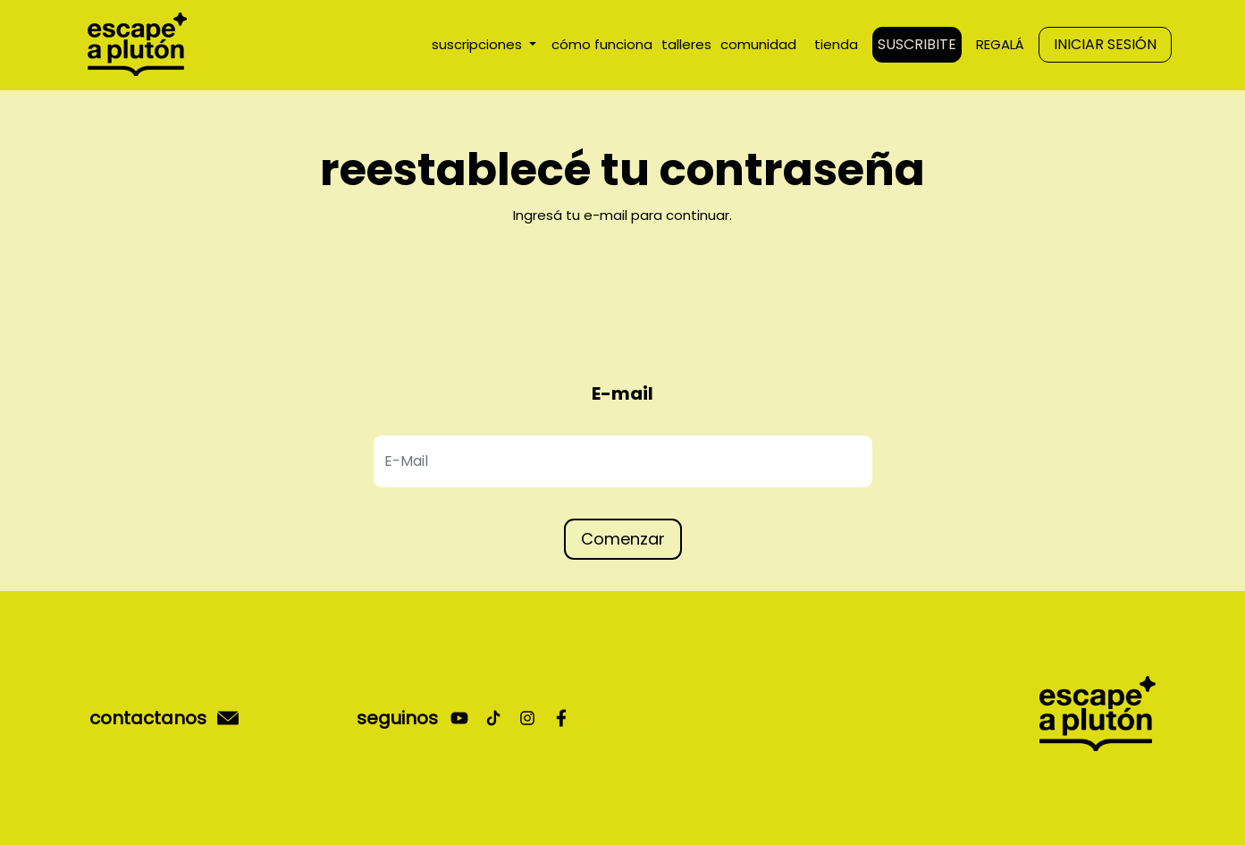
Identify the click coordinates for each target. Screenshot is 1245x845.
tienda (836, 44)
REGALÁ (1000, 44)
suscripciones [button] (479, 44)
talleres (686, 44)
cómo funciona (601, 44)
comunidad (758, 44)
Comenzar (623, 539)
